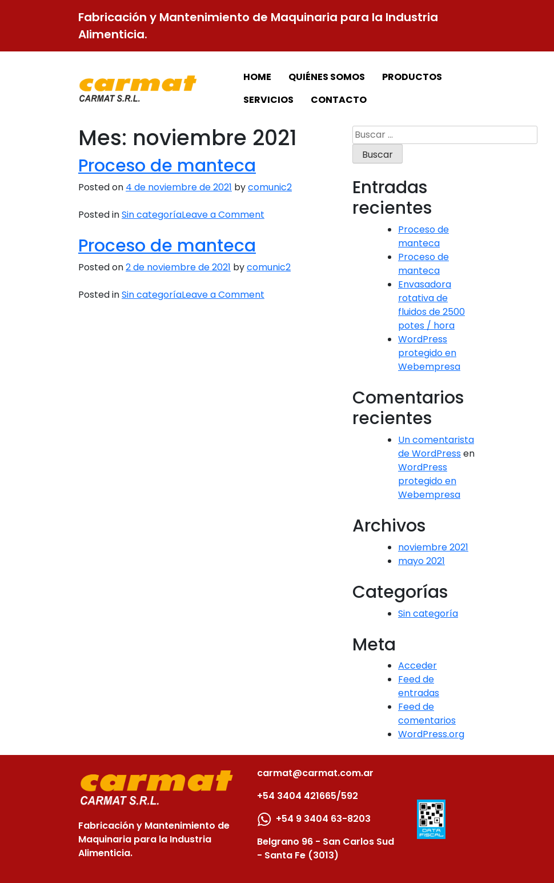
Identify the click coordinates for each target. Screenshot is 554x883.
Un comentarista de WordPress (436, 446)
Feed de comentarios (427, 713)
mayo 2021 (421, 561)
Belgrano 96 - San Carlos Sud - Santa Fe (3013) (325, 848)
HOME (257, 76)
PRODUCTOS (412, 76)
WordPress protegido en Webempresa (429, 353)
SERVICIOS (268, 99)
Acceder (417, 665)
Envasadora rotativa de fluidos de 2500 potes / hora (431, 305)
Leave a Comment (223, 214)
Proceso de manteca (167, 165)
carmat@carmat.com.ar (315, 773)
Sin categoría (152, 214)
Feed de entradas (418, 686)
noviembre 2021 (433, 547)
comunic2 (270, 187)
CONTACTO (339, 99)
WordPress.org (431, 734)
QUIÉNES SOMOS (326, 76)
